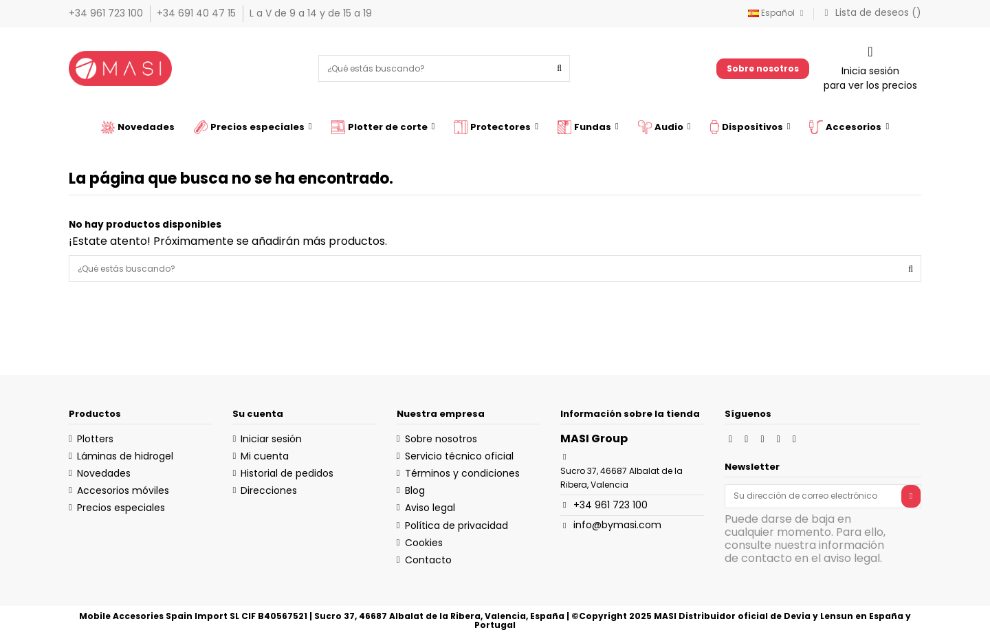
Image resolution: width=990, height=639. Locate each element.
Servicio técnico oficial (459, 456)
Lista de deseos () (870, 12)
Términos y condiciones (462, 473)
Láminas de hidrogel (125, 456)
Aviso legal (430, 508)
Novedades (104, 473)
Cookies (424, 543)
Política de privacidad (456, 525)
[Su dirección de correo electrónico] (813, 496)
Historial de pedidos (287, 473)
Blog (415, 490)
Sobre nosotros (763, 68)
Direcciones (269, 490)
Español (777, 13)
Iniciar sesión (271, 439)
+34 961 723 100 (107, 13)
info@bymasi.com (617, 525)
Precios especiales (121, 508)
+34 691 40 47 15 (198, 13)
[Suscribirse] (911, 496)
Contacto (428, 560)
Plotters (95, 439)
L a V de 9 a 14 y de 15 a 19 (311, 13)
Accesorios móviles (123, 490)
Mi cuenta (265, 456)
